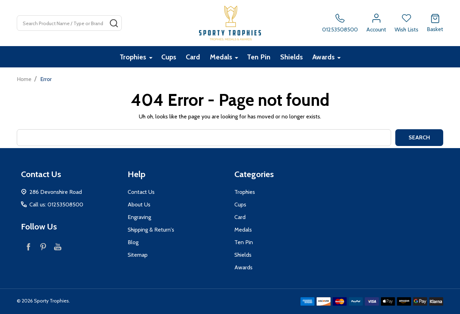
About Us (139, 204)
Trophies (133, 57)
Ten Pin (259, 57)
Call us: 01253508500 (56, 204)
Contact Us (141, 192)
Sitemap (138, 254)
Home (24, 79)
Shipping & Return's (151, 229)
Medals (221, 57)
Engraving (139, 217)
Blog (133, 242)
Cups (168, 57)
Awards (324, 57)
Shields (292, 57)
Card (193, 57)
